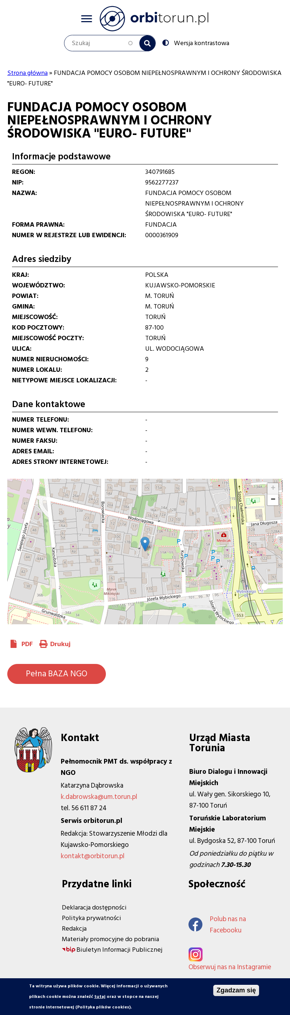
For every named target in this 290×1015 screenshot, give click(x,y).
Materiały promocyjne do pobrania (110, 939)
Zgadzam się (236, 990)
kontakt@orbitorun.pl (92, 856)
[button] (145, 544)
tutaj (100, 996)
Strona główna (27, 73)
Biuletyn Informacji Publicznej (119, 949)
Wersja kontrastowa (200, 42)
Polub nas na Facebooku (217, 925)
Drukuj (60, 644)
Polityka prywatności (91, 918)
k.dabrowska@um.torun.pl (99, 797)
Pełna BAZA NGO (56, 674)
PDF (27, 644)
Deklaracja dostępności (94, 907)
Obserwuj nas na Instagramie (229, 967)
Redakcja (74, 928)
